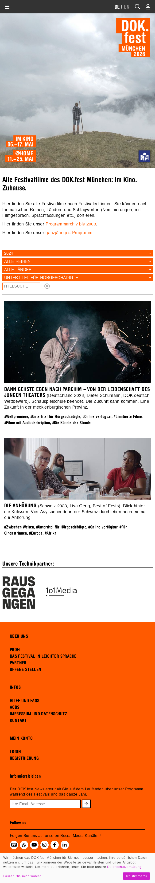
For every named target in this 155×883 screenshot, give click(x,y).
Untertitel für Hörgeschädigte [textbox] (41, 277)
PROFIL (16, 649)
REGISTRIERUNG (24, 758)
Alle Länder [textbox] (18, 269)
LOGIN (15, 751)
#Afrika (51, 533)
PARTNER (18, 663)
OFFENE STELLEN (25, 669)
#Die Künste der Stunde (71, 423)
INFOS (15, 687)
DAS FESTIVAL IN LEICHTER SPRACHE (43, 656)
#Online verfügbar (97, 416)
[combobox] (77, 253)
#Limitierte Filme (128, 416)
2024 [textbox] (8, 253)
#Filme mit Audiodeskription (27, 423)
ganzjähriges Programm (69, 233)
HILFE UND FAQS (24, 700)
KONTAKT (18, 720)
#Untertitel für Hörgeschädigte (55, 416)
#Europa (36, 533)
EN (127, 7)
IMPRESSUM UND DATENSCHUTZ (38, 714)
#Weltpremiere (16, 416)
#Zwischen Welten (19, 527)
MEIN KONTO (21, 738)
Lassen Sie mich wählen (22, 876)
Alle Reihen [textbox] (17, 261)
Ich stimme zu (136, 876)
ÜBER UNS (19, 636)
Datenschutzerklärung (124, 866)
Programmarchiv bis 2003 (71, 224)
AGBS (14, 707)
